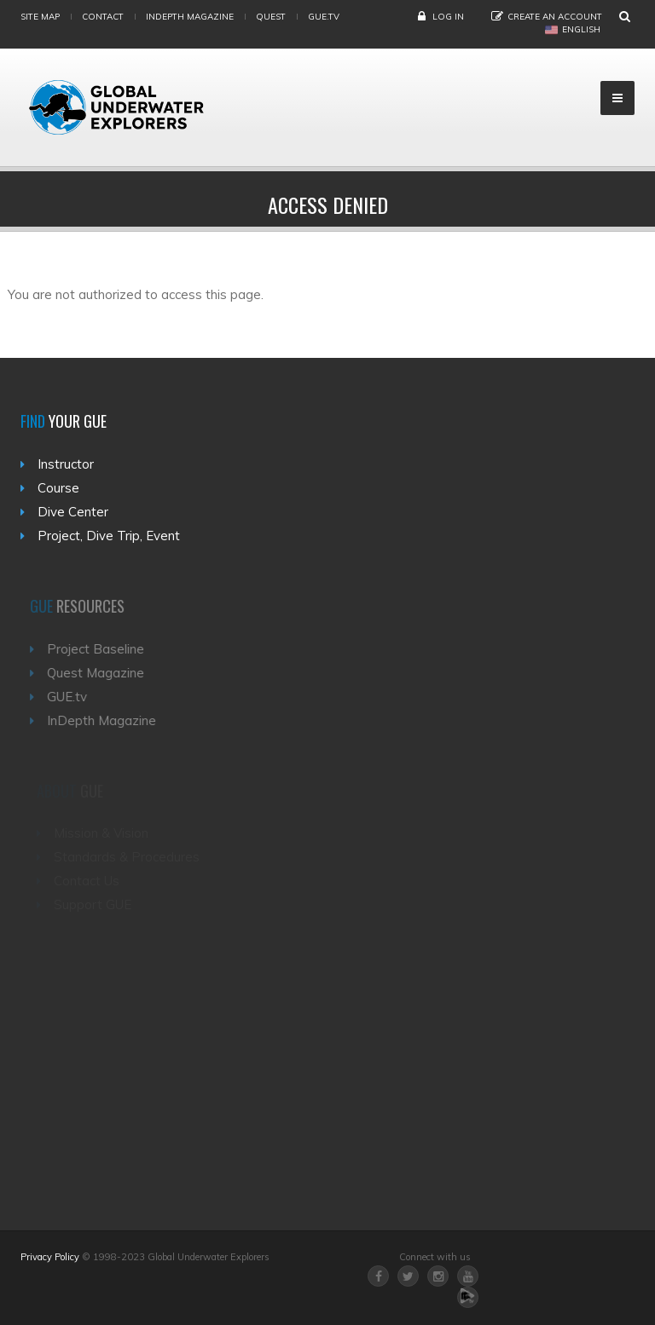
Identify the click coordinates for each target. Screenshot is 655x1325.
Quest (271, 16)
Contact (103, 16)
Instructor (66, 464)
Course (58, 488)
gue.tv (323, 16)
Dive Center (73, 512)
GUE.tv (73, 696)
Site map (40, 16)
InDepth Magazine (190, 16)
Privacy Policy (49, 1257)
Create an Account (554, 16)
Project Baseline (101, 649)
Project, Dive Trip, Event (109, 535)
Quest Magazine (101, 673)
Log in (448, 16)
